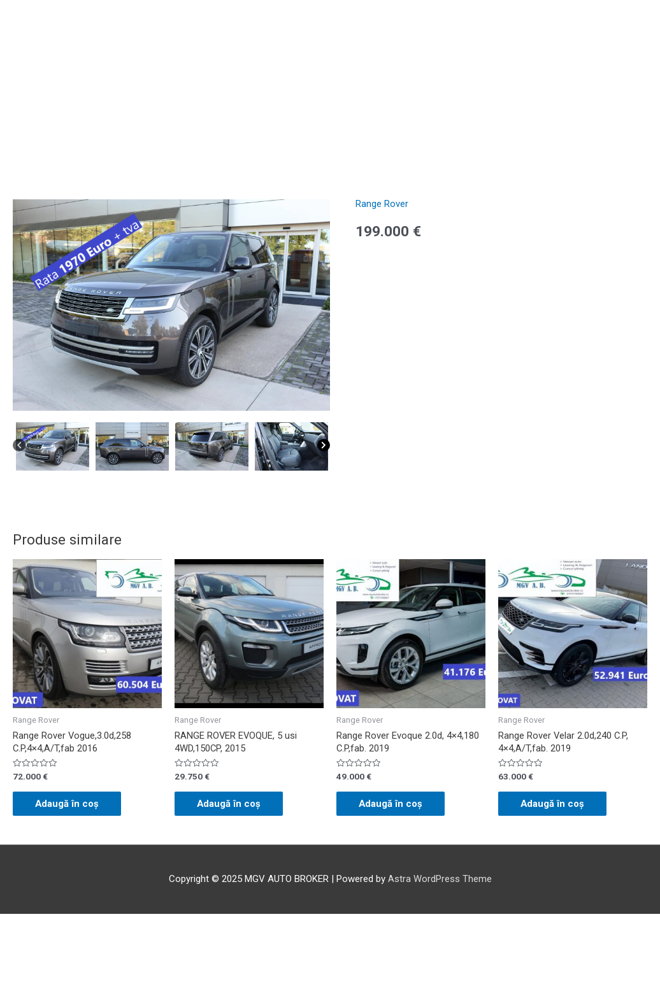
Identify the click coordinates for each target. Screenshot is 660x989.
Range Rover (381, 204)
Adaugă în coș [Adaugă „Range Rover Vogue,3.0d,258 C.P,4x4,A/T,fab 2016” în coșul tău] (70, 804)
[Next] (323, 448)
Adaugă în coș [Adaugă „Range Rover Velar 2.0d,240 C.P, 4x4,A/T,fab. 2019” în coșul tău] (556, 804)
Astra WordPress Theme (440, 880)
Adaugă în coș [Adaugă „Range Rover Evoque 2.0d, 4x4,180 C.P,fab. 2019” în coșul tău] (394, 804)
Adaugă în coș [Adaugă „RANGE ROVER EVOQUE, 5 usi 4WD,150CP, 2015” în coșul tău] (232, 804)
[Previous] (19, 448)
